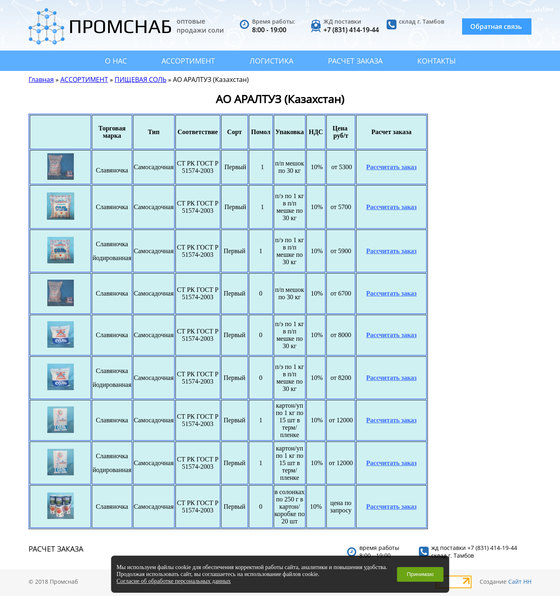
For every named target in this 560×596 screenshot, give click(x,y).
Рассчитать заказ (391, 166)
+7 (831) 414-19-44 (351, 29)
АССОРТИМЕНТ (188, 61)
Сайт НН (519, 581)
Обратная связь (496, 26)
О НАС (116, 61)
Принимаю (420, 574)
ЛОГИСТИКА (271, 61)
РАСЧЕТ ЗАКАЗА (355, 61)
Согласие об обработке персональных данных (174, 581)
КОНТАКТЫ (436, 61)
